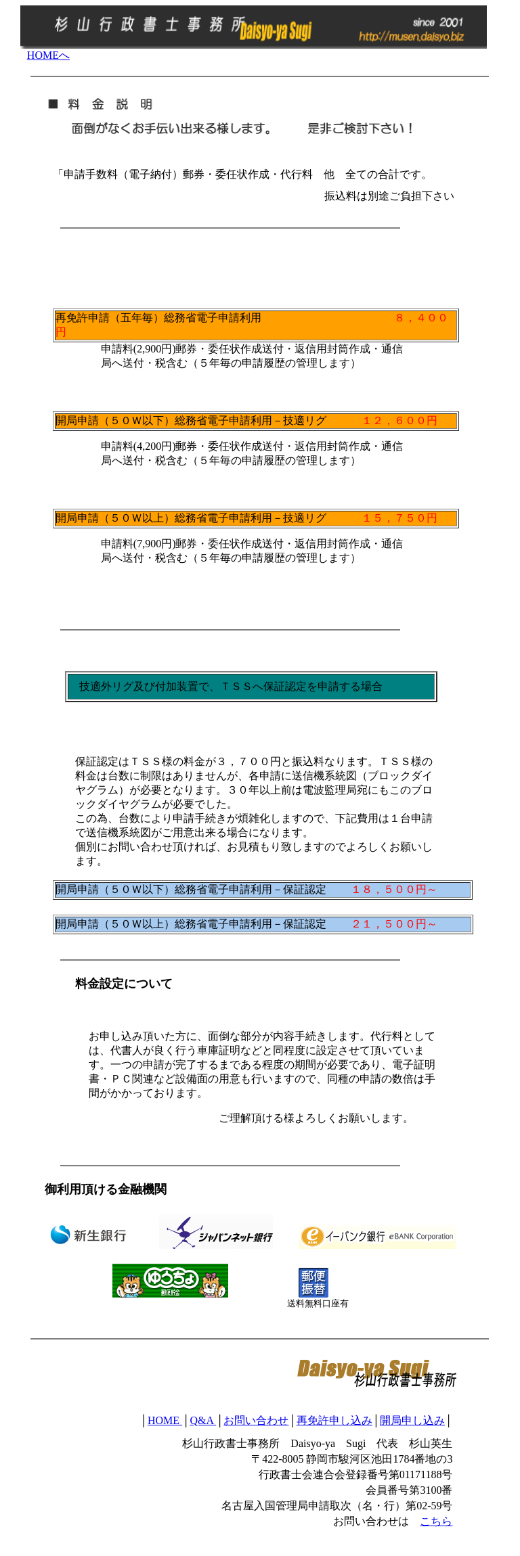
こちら (436, 1521)
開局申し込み (412, 1420)
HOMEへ (48, 55)
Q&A (203, 1420)
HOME (165, 1420)
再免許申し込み (334, 1420)
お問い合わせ (255, 1420)
